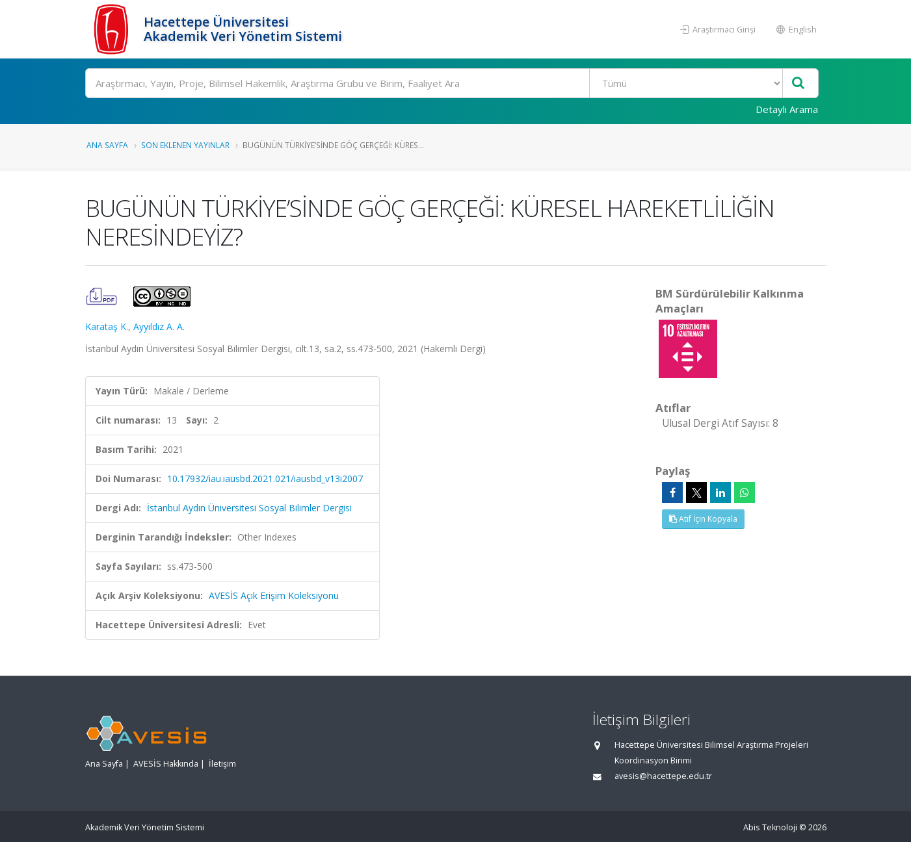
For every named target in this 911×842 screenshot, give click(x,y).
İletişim (222, 763)
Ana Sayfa (107, 145)
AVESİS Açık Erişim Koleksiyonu (274, 595)
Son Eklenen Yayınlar (185, 145)
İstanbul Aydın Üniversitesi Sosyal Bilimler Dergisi (249, 508)
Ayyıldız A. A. (159, 326)
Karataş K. (106, 326)
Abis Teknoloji (770, 827)
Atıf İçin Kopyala (703, 518)
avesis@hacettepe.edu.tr (663, 776)
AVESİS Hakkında (165, 763)
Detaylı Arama (787, 109)
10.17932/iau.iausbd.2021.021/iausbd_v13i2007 (265, 478)
